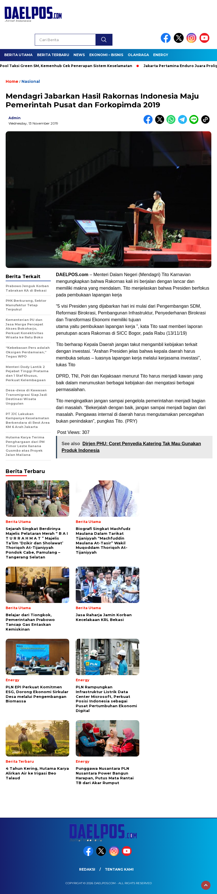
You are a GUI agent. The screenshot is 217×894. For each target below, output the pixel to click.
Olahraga (138, 55)
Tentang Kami (119, 869)
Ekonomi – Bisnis (106, 55)
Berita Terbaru (53, 55)
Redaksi (87, 869)
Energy (160, 55)
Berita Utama (18, 55)
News (79, 55)
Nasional (30, 81)
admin (14, 118)
